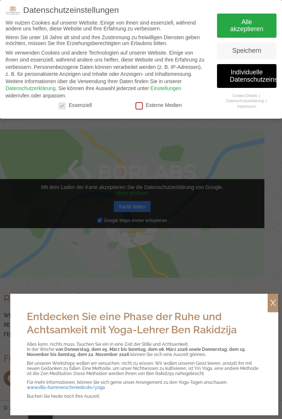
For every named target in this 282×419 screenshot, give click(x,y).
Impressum (246, 106)
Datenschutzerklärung (30, 88)
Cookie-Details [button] (245, 95)
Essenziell (75, 105)
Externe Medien (158, 105)
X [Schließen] (273, 302)
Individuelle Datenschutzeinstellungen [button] (253, 75)
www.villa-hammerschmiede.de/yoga (66, 387)
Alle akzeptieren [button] (246, 25)
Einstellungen (166, 88)
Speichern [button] (246, 50)
